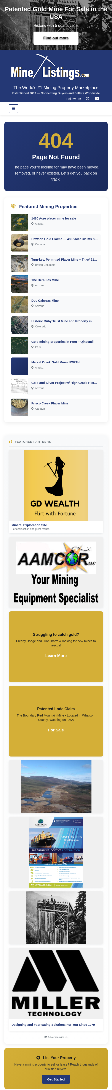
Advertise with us (56, 1037)
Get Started (56, 1079)
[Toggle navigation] (13, 108)
